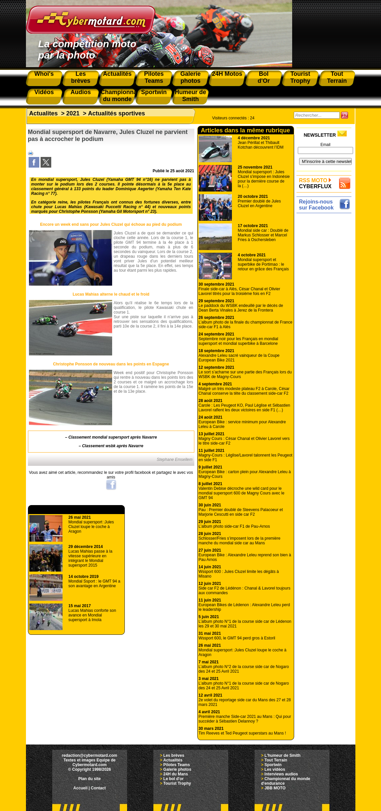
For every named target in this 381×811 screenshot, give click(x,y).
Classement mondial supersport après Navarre (112, 437)
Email (325, 144)
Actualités (172, 760)
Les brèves (173, 755)
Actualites (43, 113)
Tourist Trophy (177, 783)
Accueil (80, 788)
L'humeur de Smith (282, 755)
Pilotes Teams (176, 764)
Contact (98, 788)
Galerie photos (177, 769)
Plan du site (89, 778)
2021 (73, 113)
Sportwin (273, 764)
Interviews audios (281, 774)
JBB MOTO (275, 788)
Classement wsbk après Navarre (112, 446)
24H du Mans (175, 774)
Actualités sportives (116, 113)
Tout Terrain (276, 760)
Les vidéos (275, 769)
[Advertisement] (325, 315)
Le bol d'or (173, 778)
